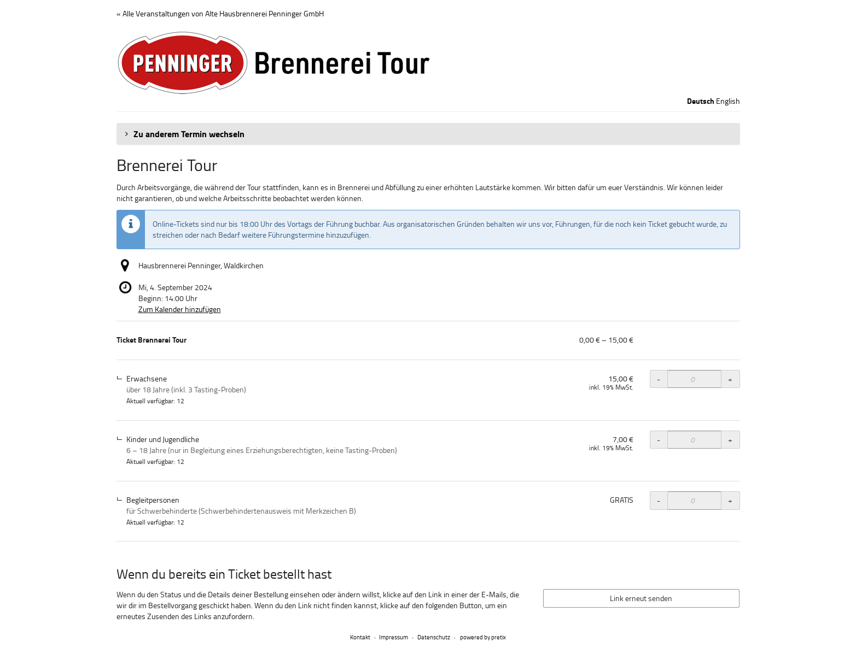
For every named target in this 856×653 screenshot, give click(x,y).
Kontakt (360, 637)
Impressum (393, 637)
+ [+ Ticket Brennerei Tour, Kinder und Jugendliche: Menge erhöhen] (730, 439)
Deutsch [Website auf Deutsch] (700, 101)
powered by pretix (483, 637)
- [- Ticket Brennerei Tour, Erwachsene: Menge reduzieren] (658, 379)
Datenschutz (433, 637)
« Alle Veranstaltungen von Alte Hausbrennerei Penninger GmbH (220, 13)
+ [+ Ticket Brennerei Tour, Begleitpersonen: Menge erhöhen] (730, 500)
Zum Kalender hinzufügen (179, 309)
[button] (428, 133)
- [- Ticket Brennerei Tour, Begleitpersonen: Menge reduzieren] (658, 500)
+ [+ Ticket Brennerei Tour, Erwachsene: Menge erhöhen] (730, 379)
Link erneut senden (641, 598)
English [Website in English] (728, 101)
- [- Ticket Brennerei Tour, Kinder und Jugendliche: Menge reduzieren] (658, 439)
